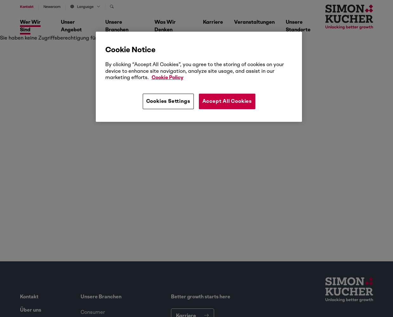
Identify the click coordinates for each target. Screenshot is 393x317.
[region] (199, 76)
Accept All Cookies (227, 101)
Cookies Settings (168, 101)
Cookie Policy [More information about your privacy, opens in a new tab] (167, 77)
